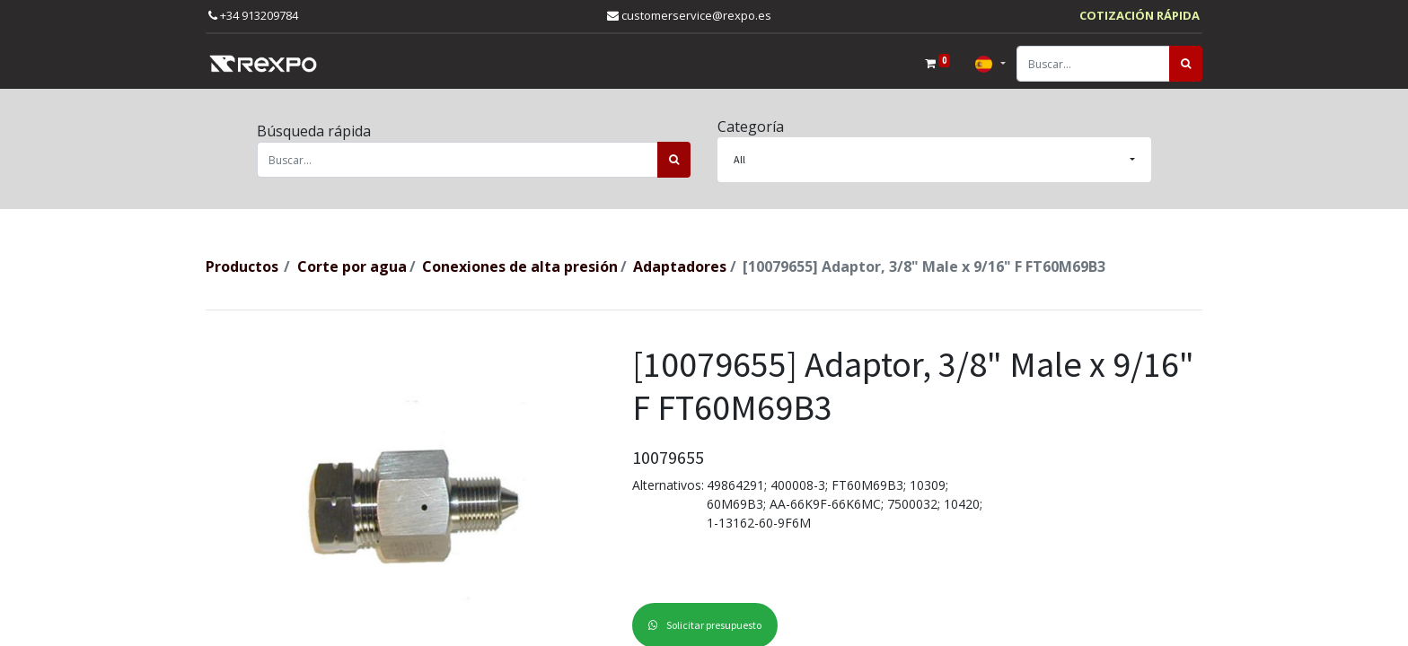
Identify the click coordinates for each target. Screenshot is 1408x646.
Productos (242, 266)
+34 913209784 (253, 15)
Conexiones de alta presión (520, 266)
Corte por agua (352, 266)
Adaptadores (679, 266)
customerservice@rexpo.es (689, 15)
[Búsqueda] (1185, 64)
